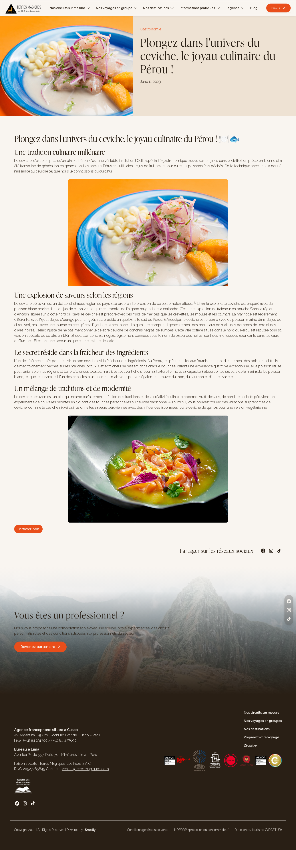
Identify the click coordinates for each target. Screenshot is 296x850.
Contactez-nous (28, 529)
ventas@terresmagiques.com (85, 769)
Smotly (90, 830)
